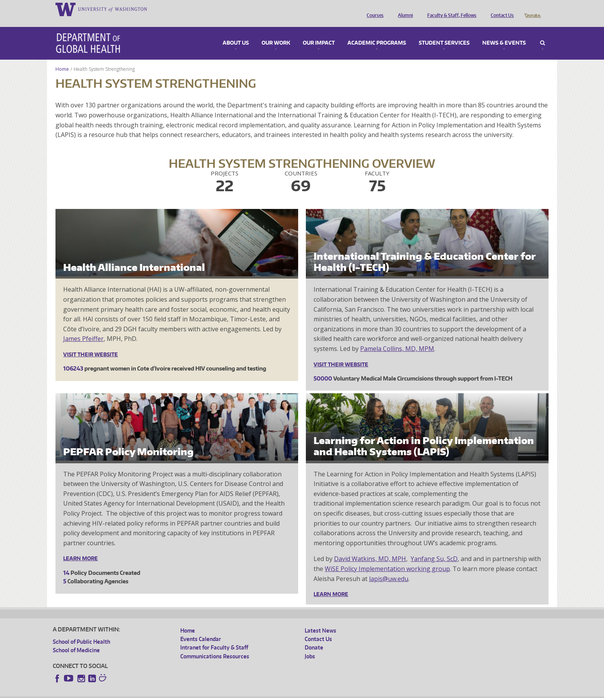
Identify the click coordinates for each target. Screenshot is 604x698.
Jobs (310, 645)
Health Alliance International (134, 256)
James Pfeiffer (83, 328)
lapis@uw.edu (388, 568)
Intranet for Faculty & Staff (214, 636)
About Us (236, 32)
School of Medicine (76, 639)
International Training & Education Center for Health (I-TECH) (425, 250)
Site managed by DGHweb (231, 692)
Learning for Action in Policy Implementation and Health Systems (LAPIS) (424, 435)
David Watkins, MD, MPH (370, 548)
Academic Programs (376, 32)
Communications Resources (214, 645)
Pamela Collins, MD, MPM (397, 338)
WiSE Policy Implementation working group (387, 558)
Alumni (403, 9)
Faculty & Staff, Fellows (450, 9)
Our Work (276, 32)
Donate (532, 9)
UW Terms (185, 692)
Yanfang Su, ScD (434, 548)
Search (543, 32)
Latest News (320, 619)
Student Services (444, 32)
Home (62, 58)
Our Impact (319, 32)
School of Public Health (81, 631)
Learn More (80, 547)
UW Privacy (154, 692)
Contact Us (500, 9)
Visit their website (90, 344)
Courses (373, 9)
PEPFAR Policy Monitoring (128, 441)
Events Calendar (200, 628)
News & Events (504, 32)
